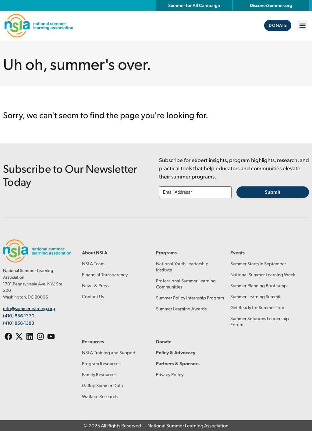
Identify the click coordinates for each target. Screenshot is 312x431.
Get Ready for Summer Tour (257, 307)
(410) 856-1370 (18, 315)
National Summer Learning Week (263, 274)
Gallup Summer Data (102, 385)
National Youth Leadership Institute (182, 266)
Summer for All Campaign (194, 5)
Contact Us (93, 296)
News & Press (95, 285)
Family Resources (99, 374)
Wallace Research (100, 396)
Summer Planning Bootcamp (258, 285)
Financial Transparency (105, 274)
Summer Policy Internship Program (190, 297)
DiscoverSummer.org (271, 5)
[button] (302, 25)
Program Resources (101, 363)
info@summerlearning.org (29, 308)
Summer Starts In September (258, 263)
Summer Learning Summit (255, 296)
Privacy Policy (169, 374)
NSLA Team (93, 263)
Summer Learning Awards (181, 308)
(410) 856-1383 (18, 322)
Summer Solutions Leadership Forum (259, 321)
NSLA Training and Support (109, 352)
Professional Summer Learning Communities (186, 283)
